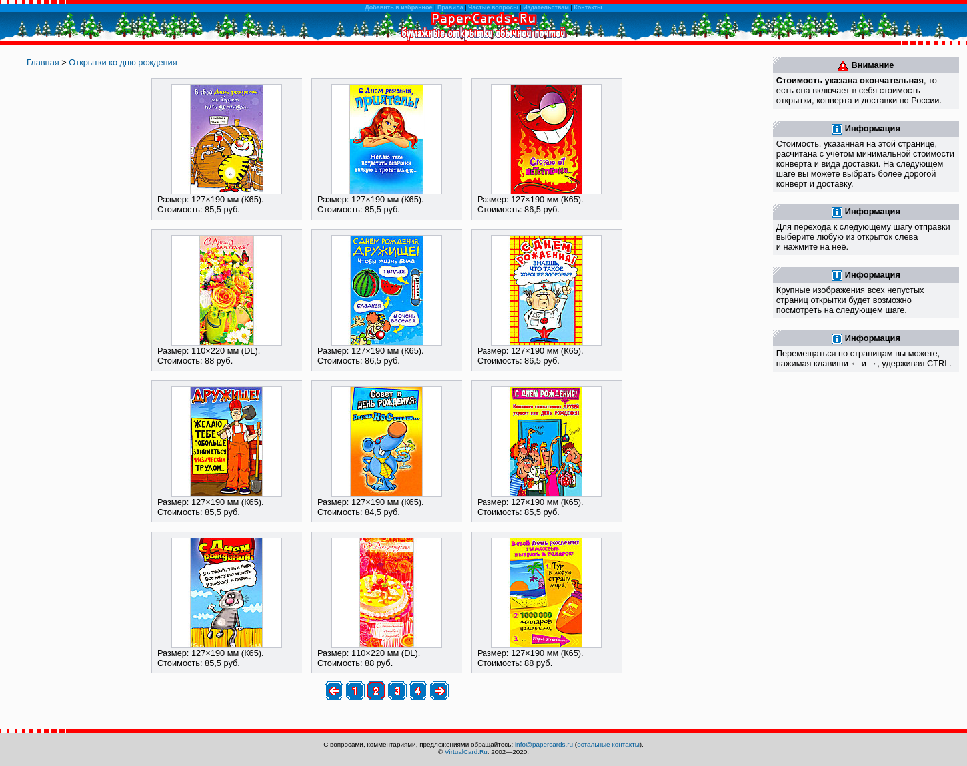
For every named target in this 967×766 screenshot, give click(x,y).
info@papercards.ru (544, 744)
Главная (43, 62)
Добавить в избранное (398, 7)
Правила (450, 7)
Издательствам (546, 7)
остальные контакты (608, 744)
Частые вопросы (493, 7)
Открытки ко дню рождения (123, 62)
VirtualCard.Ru (466, 751)
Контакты (588, 7)
